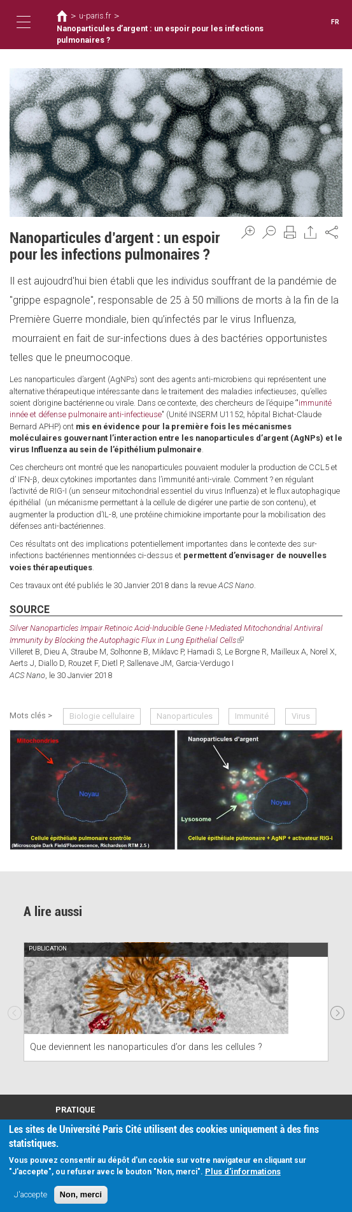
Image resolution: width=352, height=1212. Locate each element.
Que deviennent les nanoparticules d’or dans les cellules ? (146, 1047)
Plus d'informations (243, 1171)
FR (335, 22)
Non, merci (81, 1194)
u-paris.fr (95, 15)
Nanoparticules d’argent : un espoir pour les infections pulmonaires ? (158, 34)
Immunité (252, 715)
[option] (176, 1001)
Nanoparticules (185, 715)
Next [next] (337, 1009)
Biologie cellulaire (101, 715)
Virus (300, 715)
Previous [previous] (14, 1009)
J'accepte (30, 1194)
